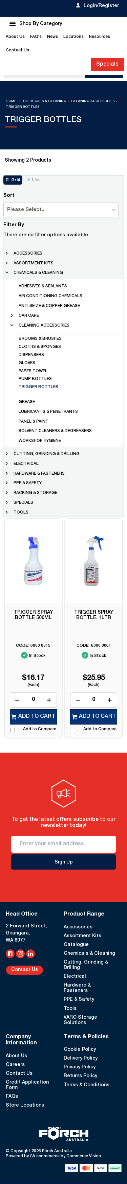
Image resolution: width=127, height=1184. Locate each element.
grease (27, 402)
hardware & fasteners (39, 474)
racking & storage (35, 493)
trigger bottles (38, 387)
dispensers (31, 355)
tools (21, 513)
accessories (28, 254)
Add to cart (36, 716)
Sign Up (64, 862)
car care (29, 316)
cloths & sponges (40, 347)
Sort (9, 195)
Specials (107, 64)
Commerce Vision (83, 1156)
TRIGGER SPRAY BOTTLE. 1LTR (93, 615)
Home (11, 101)
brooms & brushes (40, 339)
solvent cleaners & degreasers (55, 431)
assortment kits (34, 263)
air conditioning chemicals (50, 296)
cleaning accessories (44, 326)
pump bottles (35, 379)
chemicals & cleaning (38, 273)
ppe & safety (28, 483)
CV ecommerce (45, 1156)
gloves (27, 363)
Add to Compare (39, 729)
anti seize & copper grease (49, 306)
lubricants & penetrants (48, 412)
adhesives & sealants (43, 286)
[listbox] (60, 209)
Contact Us (24, 970)
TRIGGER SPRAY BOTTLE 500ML (33, 615)
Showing (28, 160)
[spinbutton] (33, 700)
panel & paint (33, 422)
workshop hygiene (40, 441)
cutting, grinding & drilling (47, 454)
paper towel (33, 371)
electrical (26, 464)
